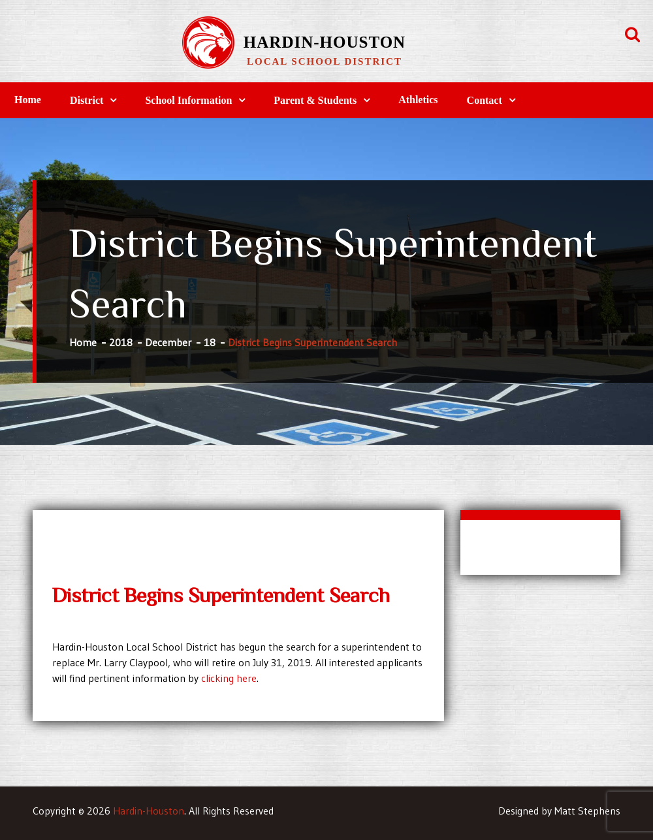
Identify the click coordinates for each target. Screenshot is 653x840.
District (87, 100)
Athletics (418, 99)
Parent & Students (315, 100)
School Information (188, 100)
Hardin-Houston (325, 42)
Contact (484, 100)
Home (27, 99)
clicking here (229, 678)
